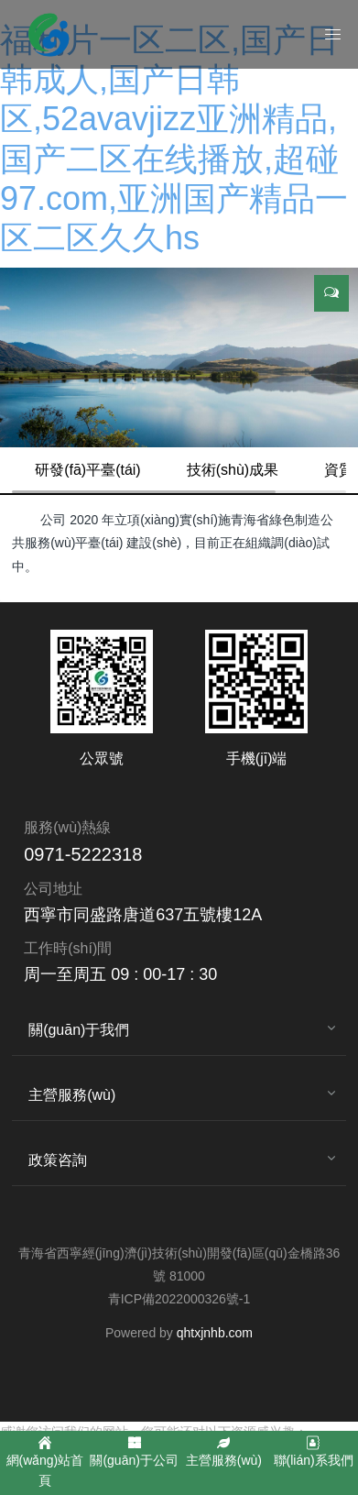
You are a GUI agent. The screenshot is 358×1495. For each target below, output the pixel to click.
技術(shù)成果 (232, 470)
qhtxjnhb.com (215, 1332)
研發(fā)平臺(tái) (88, 470)
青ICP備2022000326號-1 (179, 1299)
